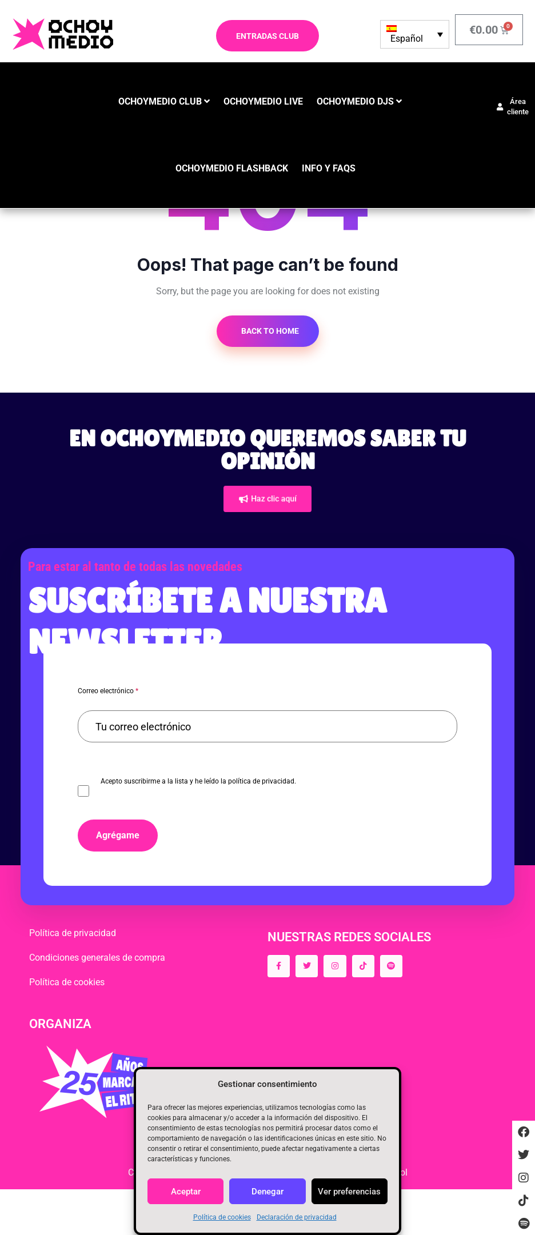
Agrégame (117, 835)
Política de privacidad (72, 933)
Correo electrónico (108, 691)
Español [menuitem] (406, 38)
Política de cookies (222, 1217)
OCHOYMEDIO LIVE (263, 101)
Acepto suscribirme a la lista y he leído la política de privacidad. (198, 781)
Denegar (267, 1191)
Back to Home (269, 330)
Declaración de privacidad (297, 1217)
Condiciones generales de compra (97, 957)
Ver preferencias (349, 1191)
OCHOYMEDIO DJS (355, 101)
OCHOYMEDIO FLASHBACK (231, 168)
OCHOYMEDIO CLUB (160, 101)
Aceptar (186, 1191)
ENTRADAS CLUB (267, 36)
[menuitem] (414, 34)
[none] (414, 34)
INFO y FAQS (329, 168)
